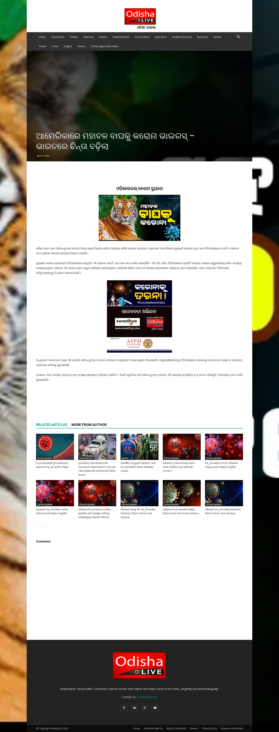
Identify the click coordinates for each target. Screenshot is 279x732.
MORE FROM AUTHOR (89, 425)
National (88, 37)
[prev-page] (38, 525)
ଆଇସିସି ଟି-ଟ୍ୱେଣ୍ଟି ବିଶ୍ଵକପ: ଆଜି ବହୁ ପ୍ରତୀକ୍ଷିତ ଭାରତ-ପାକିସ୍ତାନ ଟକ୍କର (138, 467)
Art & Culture (142, 37)
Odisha (103, 37)
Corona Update (44, 458)
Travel (42, 46)
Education (161, 37)
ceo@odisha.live (147, 697)
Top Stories (58, 37)
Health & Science (182, 37)
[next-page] (44, 525)
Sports (217, 37)
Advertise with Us (153, 728)
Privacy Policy (209, 728)
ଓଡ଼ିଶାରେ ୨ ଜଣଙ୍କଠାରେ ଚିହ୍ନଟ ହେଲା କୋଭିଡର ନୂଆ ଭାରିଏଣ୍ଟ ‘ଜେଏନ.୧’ (179, 467)
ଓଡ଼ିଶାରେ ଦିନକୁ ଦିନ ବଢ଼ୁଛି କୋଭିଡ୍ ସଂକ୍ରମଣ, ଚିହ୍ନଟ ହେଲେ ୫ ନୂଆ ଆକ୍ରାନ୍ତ (138, 513)
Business (202, 37)
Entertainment (121, 37)
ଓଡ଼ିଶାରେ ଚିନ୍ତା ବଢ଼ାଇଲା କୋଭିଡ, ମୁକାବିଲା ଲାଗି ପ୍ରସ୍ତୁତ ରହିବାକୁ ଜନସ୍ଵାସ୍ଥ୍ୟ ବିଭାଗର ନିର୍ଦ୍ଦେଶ (94, 513)
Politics (74, 37)
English (68, 46)
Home (42, 37)
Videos (82, 46)
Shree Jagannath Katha (104, 46)
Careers (194, 728)
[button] (238, 37)
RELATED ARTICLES (51, 425)
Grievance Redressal (231, 728)
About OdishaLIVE (176, 728)
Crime (55, 46)
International (85, 458)
